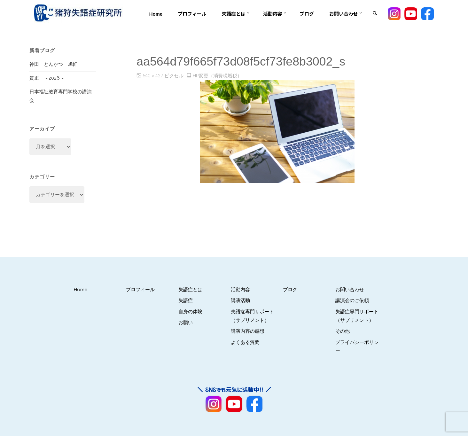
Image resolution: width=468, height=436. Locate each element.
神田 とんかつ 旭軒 (53, 64)
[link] (375, 13)
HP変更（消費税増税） (217, 76)
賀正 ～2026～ (47, 78)
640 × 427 (153, 76)
